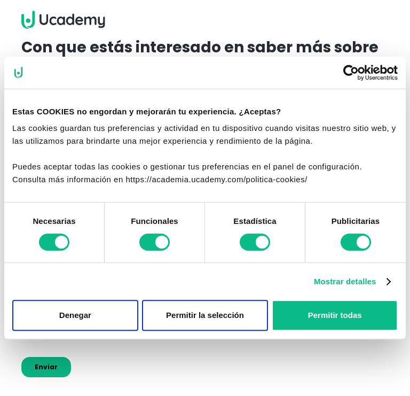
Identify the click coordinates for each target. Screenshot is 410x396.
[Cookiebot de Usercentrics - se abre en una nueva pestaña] (351, 73)
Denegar (75, 315)
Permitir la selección (205, 315)
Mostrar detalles (345, 281)
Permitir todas (335, 315)
